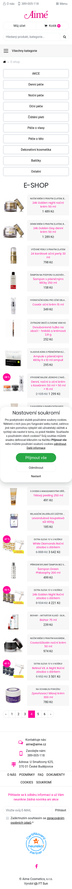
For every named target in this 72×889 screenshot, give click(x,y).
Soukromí (43, 782)
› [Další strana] (50, 714)
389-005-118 (28, 4)
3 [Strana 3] (25, 714)
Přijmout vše (36, 457)
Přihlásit (60, 810)
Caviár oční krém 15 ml (48, 304)
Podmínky (27, 775)
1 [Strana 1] (12, 714)
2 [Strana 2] (18, 714)
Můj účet (20, 26)
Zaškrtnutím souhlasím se (37, 820)
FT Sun (41, 883)
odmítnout (60, 443)
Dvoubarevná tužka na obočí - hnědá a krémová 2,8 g (48, 331)
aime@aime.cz (36, 744)
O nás (9, 4)
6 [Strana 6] (45, 714)
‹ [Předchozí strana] (5, 714)
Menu (61, 4)
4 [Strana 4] (31, 714)
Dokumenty (55, 775)
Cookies (27, 782)
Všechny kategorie (20, 51)
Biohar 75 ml (48, 619)
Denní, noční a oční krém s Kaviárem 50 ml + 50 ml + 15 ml (48, 385)
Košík (52, 26)
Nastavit (36, 476)
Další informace (36, 447)
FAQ (40, 775)
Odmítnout (36, 467)
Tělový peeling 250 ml (48, 495)
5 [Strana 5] (38, 714)
